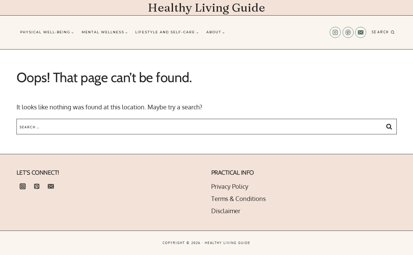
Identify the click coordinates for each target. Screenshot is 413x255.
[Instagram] (335, 32)
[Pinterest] (348, 32)
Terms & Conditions (238, 198)
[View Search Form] (383, 32)
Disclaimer (225, 211)
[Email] (360, 32)
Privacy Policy (229, 186)
